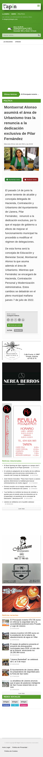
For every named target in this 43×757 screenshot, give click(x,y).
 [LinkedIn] (23, 320)
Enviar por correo (14, 325)
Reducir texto (31, 180)
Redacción (18, 330)
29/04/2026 (14, 655)
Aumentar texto (13, 180)
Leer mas (21, 508)
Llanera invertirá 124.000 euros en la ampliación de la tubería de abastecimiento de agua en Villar (24, 635)
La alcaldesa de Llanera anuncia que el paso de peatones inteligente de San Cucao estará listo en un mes (25, 684)
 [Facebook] (15, 320)
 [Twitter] (11, 320)
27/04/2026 (14, 676)
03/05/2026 (14, 628)
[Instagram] (19, 320)
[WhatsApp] (8, 320)
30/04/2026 (14, 640)
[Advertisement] (21, 68)
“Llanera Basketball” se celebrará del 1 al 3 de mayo (24, 660)
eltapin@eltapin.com (10, 19)
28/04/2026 (14, 664)
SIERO (13, 14)
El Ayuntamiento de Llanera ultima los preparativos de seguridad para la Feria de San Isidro (24, 672)
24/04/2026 (14, 689)
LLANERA (5, 14)
